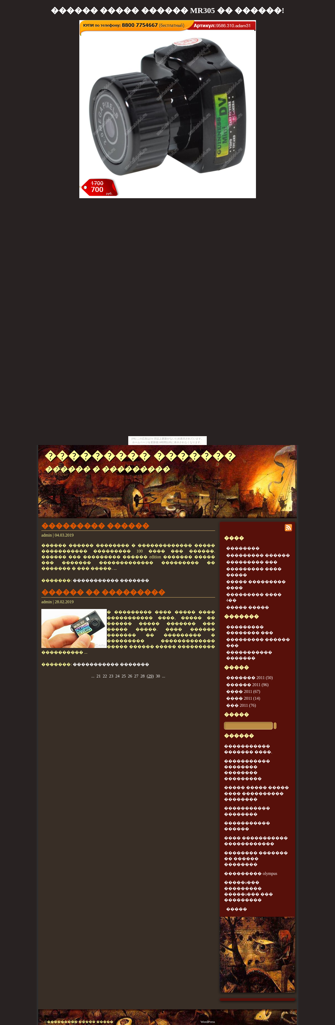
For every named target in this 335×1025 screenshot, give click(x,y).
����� (236, 714)
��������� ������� (140, 455)
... (92, 676)
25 (124, 676)
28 (143, 676)
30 (158, 676)
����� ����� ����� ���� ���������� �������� (256, 793)
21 (99, 676)
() (150, 676)
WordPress (207, 1022)
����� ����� (247, 607)
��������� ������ (95, 526)
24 (117, 676)
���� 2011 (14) (243, 698)
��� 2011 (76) (241, 705)
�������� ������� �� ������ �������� (256, 859)
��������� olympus (250, 873)
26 (130, 676)
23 (111, 676)
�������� (243, 548)
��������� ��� (251, 562)
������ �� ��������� (103, 592)
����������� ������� (111, 580)
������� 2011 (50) (249, 677)
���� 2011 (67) (243, 691)
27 (136, 676)
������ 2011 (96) (247, 684)
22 (105, 676)
